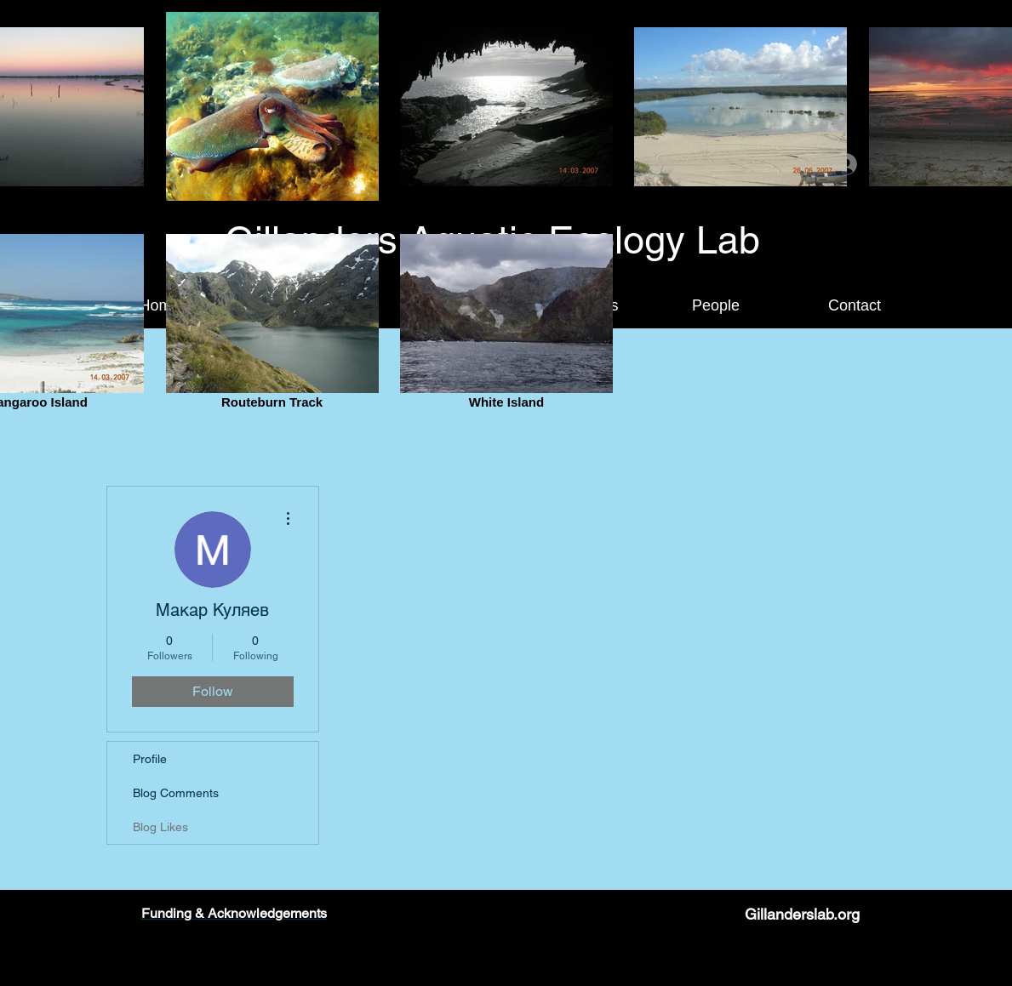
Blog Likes (160, 827)
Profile (150, 759)
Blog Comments (176, 793)
